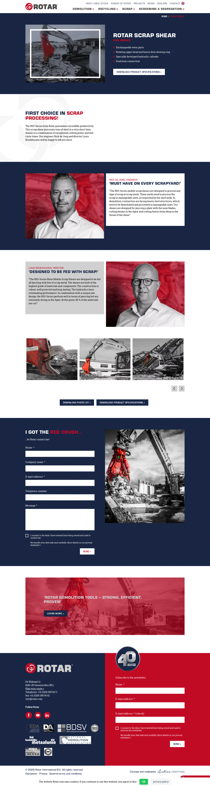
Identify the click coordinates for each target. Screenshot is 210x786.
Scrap (127, 9)
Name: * (29, 447)
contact (175, 3)
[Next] (182, 389)
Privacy (43, 773)
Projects (139, 3)
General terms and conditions (65, 773)
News (151, 3)
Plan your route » (34, 688)
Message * (31, 505)
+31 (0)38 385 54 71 (47, 692)
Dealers (162, 3)
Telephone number (36, 491)
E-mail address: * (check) (130, 713)
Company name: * (35, 462)
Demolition (82, 9)
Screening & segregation (160, 9)
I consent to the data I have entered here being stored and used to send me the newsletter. (150, 729)
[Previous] (174, 389)
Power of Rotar (121, 3)
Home (164, 16)
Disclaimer (31, 773)
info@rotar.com (33, 698)
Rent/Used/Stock (97, 3)
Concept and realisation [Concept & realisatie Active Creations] (157, 771)
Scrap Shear (177, 16)
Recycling (107, 9)
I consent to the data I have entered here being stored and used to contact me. (60, 536)
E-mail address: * (35, 476)
